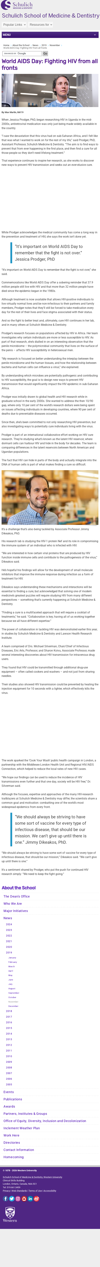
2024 (9, 924)
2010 (9, 1056)
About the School (20, 45)
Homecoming (14, 1157)
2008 (9, 1067)
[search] (22, 53)
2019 (44, 45)
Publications (13, 1099)
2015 (9, 1028)
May (10, 975)
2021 (9, 941)
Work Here (11, 1135)
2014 (9, 1033)
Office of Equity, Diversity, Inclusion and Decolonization (45, 1121)
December (13, 1006)
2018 (9, 1011)
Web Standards (19, 1190)
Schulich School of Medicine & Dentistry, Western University (32, 1177)
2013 (9, 1039)
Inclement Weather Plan (22, 1128)
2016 (9, 1022)
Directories (12, 1142)
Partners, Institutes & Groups (25, 1114)
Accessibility (49, 1190)
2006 (9, 1078)
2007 (9, 1073)
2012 (9, 1045)
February (12, 962)
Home (6, 45)
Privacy (6, 1190)
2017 (9, 1016)
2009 (9, 1061)
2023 (9, 930)
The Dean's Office (17, 896)
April (10, 971)
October (12, 997)
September (13, 993)
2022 (9, 935)
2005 (9, 1084)
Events (9, 1092)
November (55, 45)
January (12, 958)
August (11, 988)
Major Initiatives (16, 911)
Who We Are (13, 903)
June (10, 980)
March (11, 966)
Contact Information (19, 1150)
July (10, 984)
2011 (9, 1050)
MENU (7, 35)
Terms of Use (35, 1190)
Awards (9, 1106)
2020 (9, 946)
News (35, 45)
